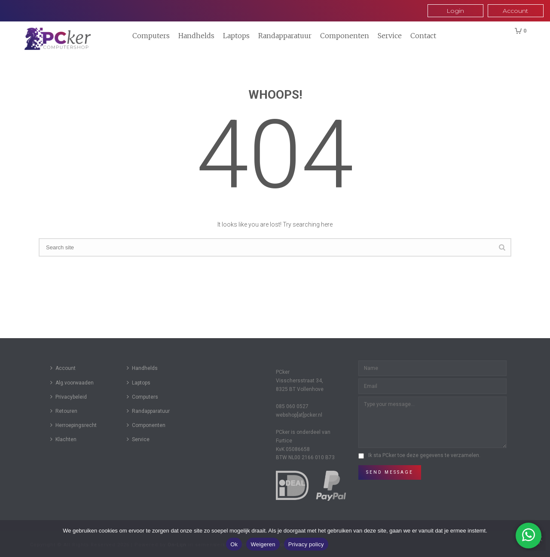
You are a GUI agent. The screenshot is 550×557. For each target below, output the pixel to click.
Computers (151, 35)
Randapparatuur (285, 35)
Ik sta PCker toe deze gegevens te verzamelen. (424, 455)
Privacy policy (306, 544)
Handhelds (196, 35)
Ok (234, 544)
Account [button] (515, 11)
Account (63, 368)
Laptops (236, 35)
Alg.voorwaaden (72, 382)
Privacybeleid (68, 397)
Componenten (344, 35)
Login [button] (455, 11)
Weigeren (263, 544)
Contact (423, 35)
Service (390, 35)
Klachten (63, 439)
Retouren (63, 411)
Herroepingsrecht (73, 425)
